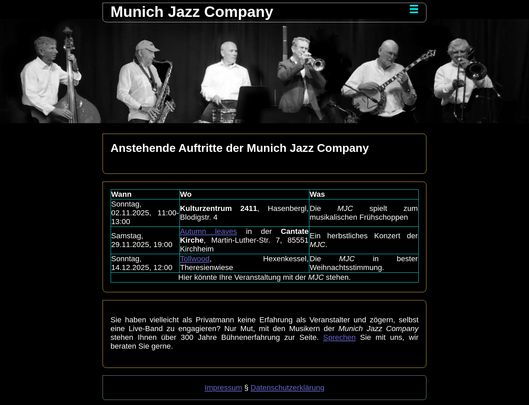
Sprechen (339, 337)
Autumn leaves (208, 231)
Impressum (223, 387)
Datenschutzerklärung (288, 387)
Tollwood (195, 258)
